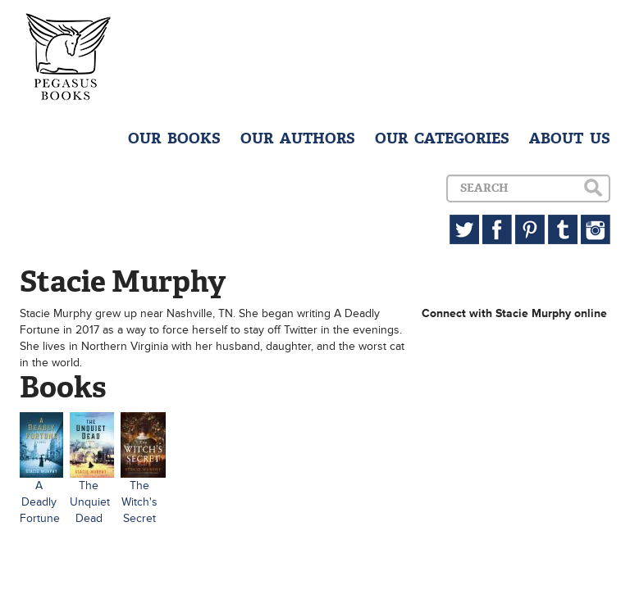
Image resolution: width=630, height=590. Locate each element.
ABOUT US (569, 138)
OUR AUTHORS (297, 138)
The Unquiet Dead (90, 502)
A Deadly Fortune (40, 502)
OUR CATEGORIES (442, 138)
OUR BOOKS (174, 138)
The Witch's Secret (139, 502)
